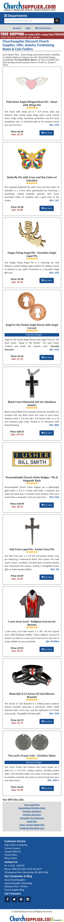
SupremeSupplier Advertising (18, 883)
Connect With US (13, 851)
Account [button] (17, 28)
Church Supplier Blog (14, 889)
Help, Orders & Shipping (16, 844)
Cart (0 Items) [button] (43, 28)
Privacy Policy (11, 854)
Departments (15, 15)
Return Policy (11, 858)
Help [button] (28, 28)
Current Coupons (13, 848)
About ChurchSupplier (15, 879)
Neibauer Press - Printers (16, 886)
